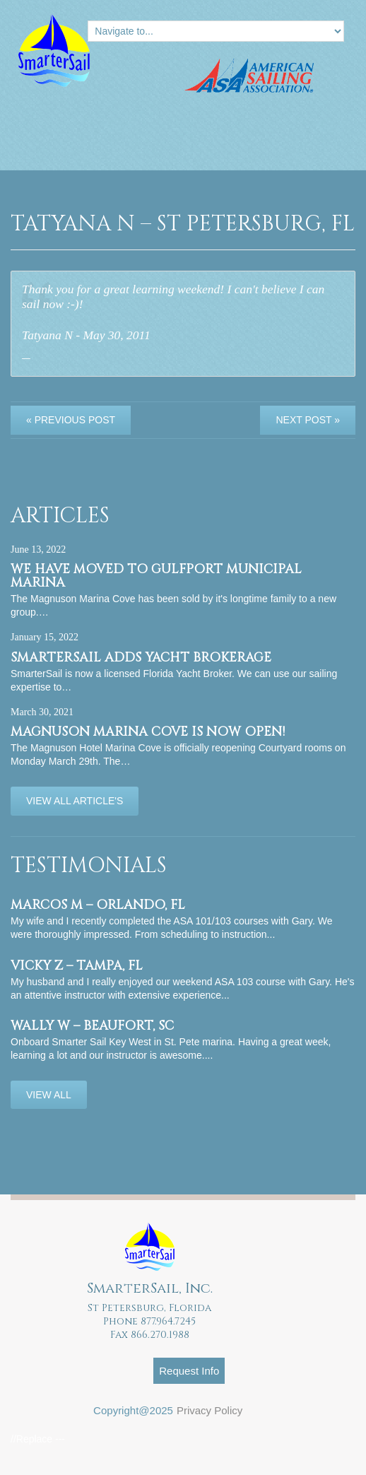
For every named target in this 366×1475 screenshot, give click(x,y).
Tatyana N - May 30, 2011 (86, 335)
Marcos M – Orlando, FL (98, 905)
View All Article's (74, 800)
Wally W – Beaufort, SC (92, 1026)
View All (48, 1094)
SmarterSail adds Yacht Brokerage (141, 657)
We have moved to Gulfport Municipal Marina (156, 576)
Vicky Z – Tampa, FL (77, 966)
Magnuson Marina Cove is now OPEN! (148, 732)
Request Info (189, 1371)
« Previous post (70, 419)
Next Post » (308, 419)
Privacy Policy (209, 1410)
